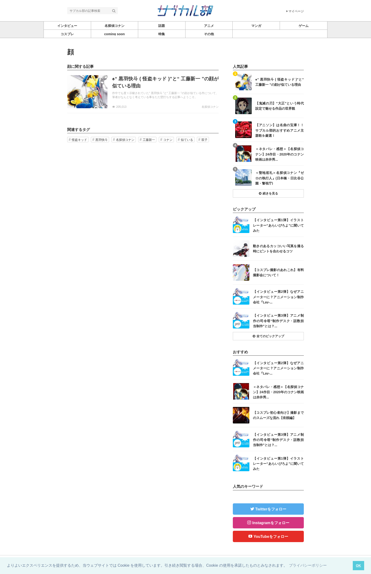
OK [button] (358, 565)
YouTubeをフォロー (270, 537)
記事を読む (143, 91)
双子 (204, 140)
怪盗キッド (79, 140)
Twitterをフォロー (270, 509)
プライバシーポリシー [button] (308, 565)
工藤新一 (149, 140)
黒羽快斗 (101, 140)
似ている (187, 140)
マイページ (295, 11)
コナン (167, 140)
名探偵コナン (210, 106)
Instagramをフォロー (270, 523)
